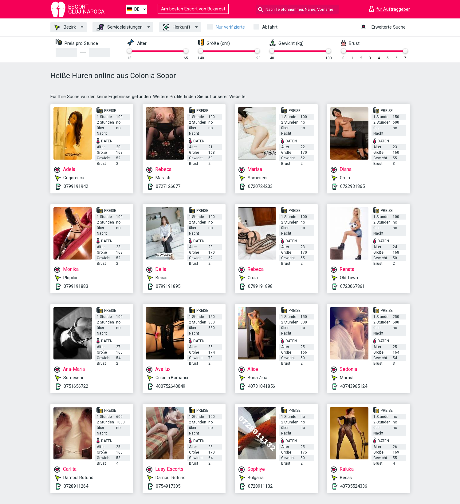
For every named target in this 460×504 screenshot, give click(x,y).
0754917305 (168, 486)
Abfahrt (269, 27)
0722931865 (352, 186)
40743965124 (353, 386)
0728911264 (76, 486)
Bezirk (65, 27)
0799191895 (168, 286)
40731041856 (261, 386)
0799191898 (260, 286)
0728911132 (260, 486)
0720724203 (260, 186)
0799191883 (76, 286)
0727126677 (168, 186)
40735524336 (353, 486)
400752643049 (170, 386)
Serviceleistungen (119, 27)
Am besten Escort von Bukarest (193, 9)
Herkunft (176, 27)
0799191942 (76, 186)
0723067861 (352, 286)
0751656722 (76, 386)
